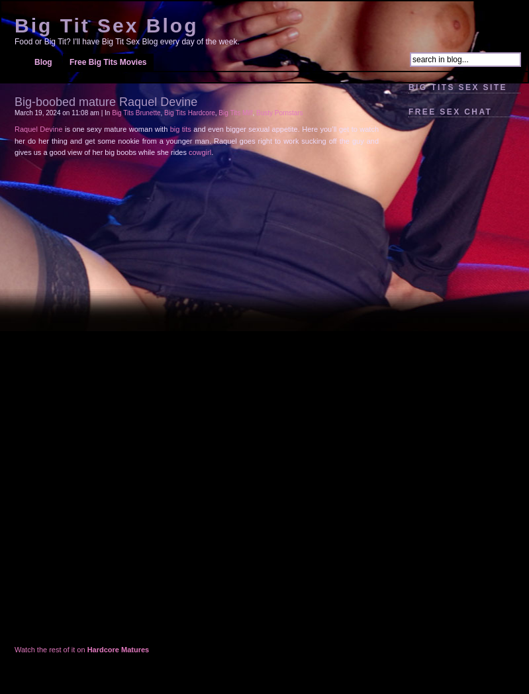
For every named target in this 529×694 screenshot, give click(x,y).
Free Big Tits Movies (108, 62)
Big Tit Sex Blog (106, 25)
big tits (180, 129)
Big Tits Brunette (136, 113)
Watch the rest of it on (82, 650)
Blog (43, 62)
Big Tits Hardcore (189, 113)
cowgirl (200, 152)
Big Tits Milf (235, 113)
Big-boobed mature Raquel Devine (106, 102)
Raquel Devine (39, 129)
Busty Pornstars (279, 113)
